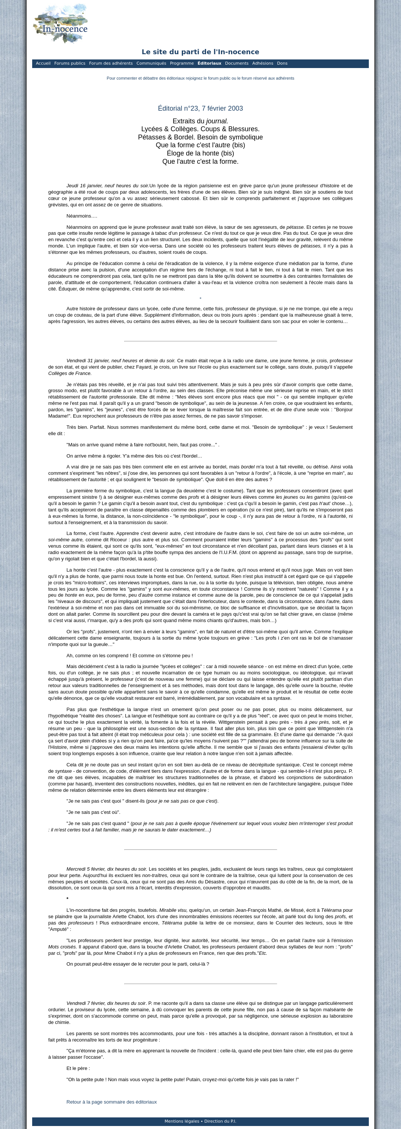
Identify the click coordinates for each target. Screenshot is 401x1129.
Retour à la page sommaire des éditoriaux (112, 1102)
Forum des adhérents (111, 63)
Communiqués (151, 63)
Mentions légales (182, 1121)
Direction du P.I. (220, 1121)
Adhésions (262, 63)
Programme (182, 63)
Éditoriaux (209, 63)
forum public (219, 78)
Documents (237, 63)
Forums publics (69, 63)
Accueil (43, 63)
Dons (282, 63)
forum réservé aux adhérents (268, 78)
